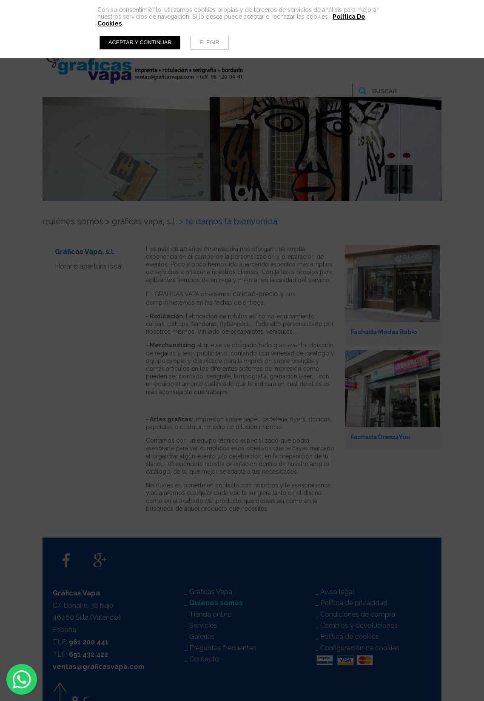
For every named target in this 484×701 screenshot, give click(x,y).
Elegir (209, 43)
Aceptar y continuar (139, 43)
